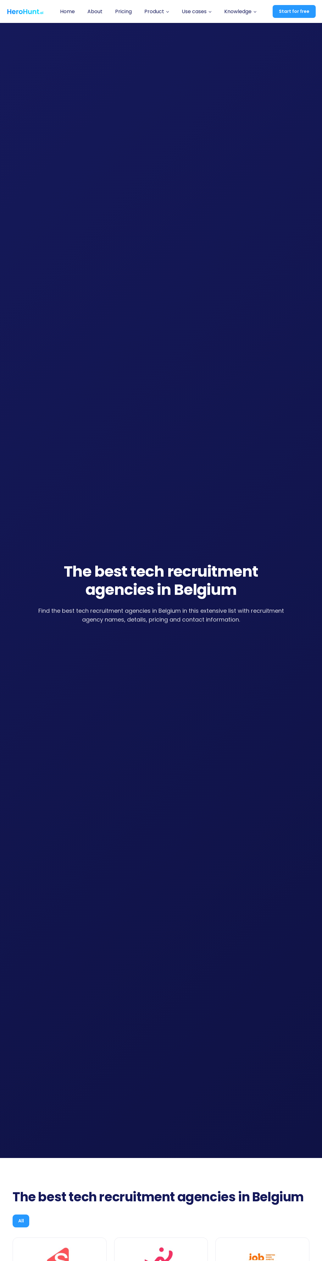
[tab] (23, 1222)
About (95, 11)
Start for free (294, 11)
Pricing (123, 11)
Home (67, 11)
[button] (156, 11)
